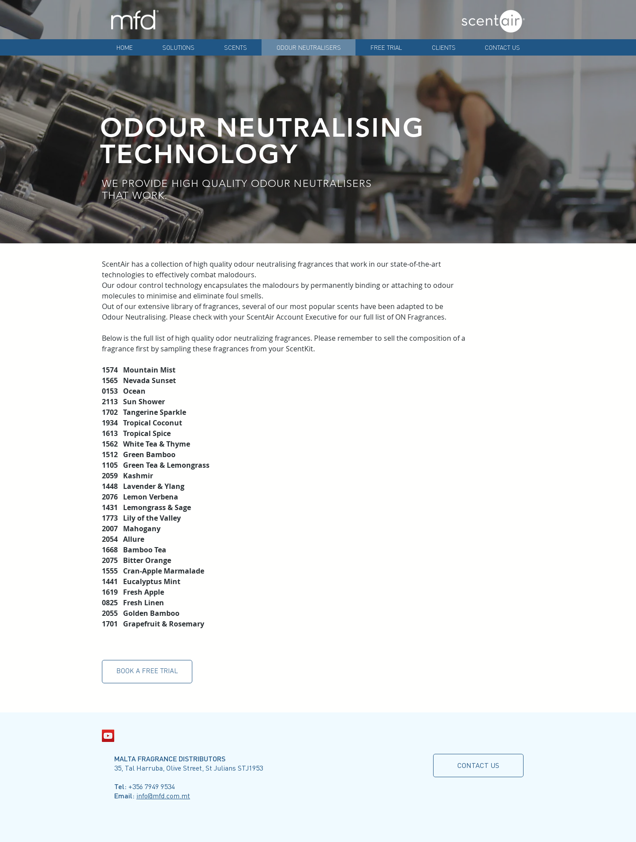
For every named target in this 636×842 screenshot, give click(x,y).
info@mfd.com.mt (163, 795)
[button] (147, 671)
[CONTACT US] (478, 765)
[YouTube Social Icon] (108, 736)
